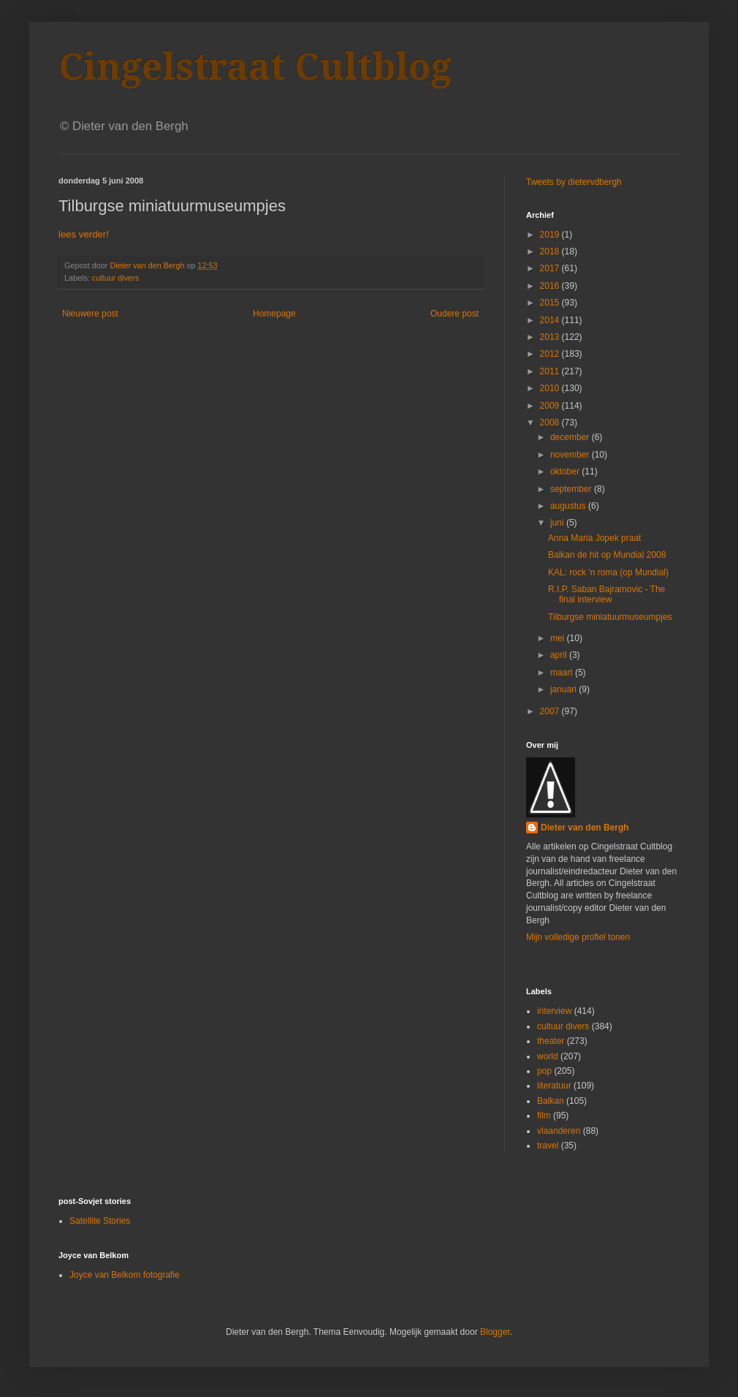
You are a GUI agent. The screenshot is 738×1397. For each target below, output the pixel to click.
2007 (551, 711)
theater (550, 1041)
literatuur (554, 1085)
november (571, 455)
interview (554, 1011)
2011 (551, 371)
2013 (551, 337)
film (544, 1115)
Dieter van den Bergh (585, 827)
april (559, 655)
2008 (551, 422)
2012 (551, 354)
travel (547, 1145)
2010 (551, 388)
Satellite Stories (99, 1221)
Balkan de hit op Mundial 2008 (607, 555)
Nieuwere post (90, 313)
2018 (551, 251)
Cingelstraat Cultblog (255, 66)
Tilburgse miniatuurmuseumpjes (610, 617)
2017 (551, 268)
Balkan (550, 1101)
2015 (551, 303)
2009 (551, 406)
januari (564, 689)
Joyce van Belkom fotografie (124, 1275)
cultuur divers (115, 277)
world (547, 1056)
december (571, 437)
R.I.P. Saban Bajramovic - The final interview (606, 594)
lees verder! (83, 234)
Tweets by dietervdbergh (574, 182)
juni (558, 523)
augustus (569, 506)
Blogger (495, 1332)
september (572, 489)
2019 (551, 235)
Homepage (274, 313)
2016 (551, 286)
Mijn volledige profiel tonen (578, 937)
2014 (551, 320)
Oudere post (454, 313)
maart (562, 672)
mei (558, 638)
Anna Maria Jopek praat (594, 538)
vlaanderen (558, 1131)
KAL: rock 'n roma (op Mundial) (608, 572)
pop (544, 1071)
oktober (566, 471)
